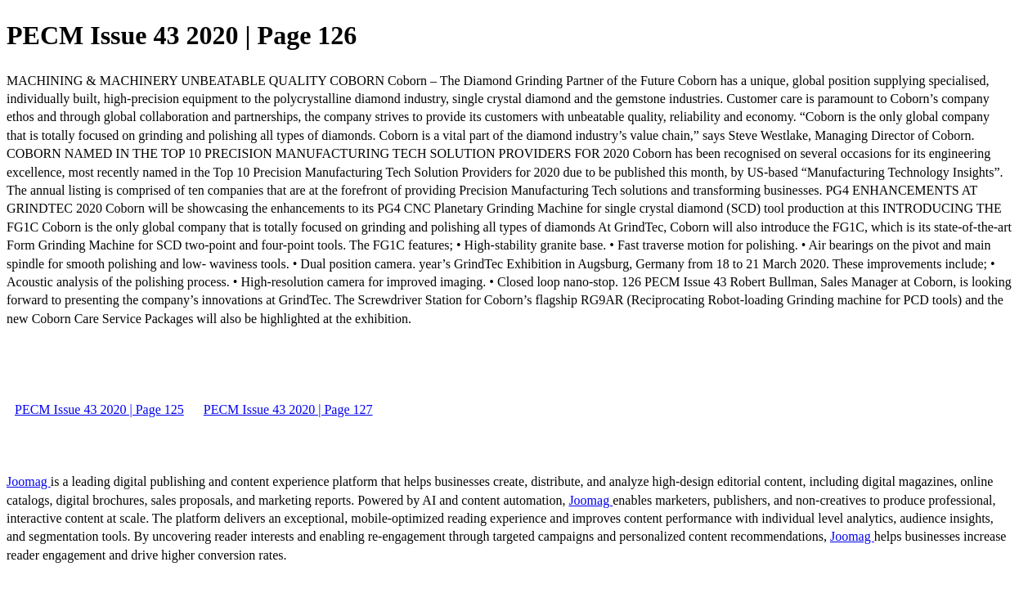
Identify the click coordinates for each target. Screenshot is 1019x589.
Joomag (29, 481)
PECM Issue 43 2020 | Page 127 (288, 409)
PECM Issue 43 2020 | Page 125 (99, 409)
